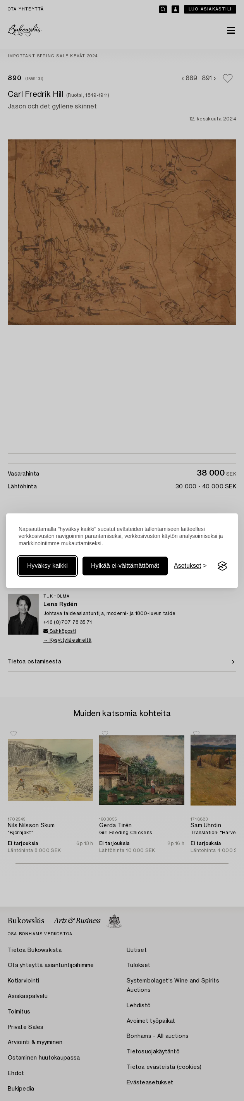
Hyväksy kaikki (47, 566)
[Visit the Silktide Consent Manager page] (222, 566)
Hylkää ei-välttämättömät (125, 566)
